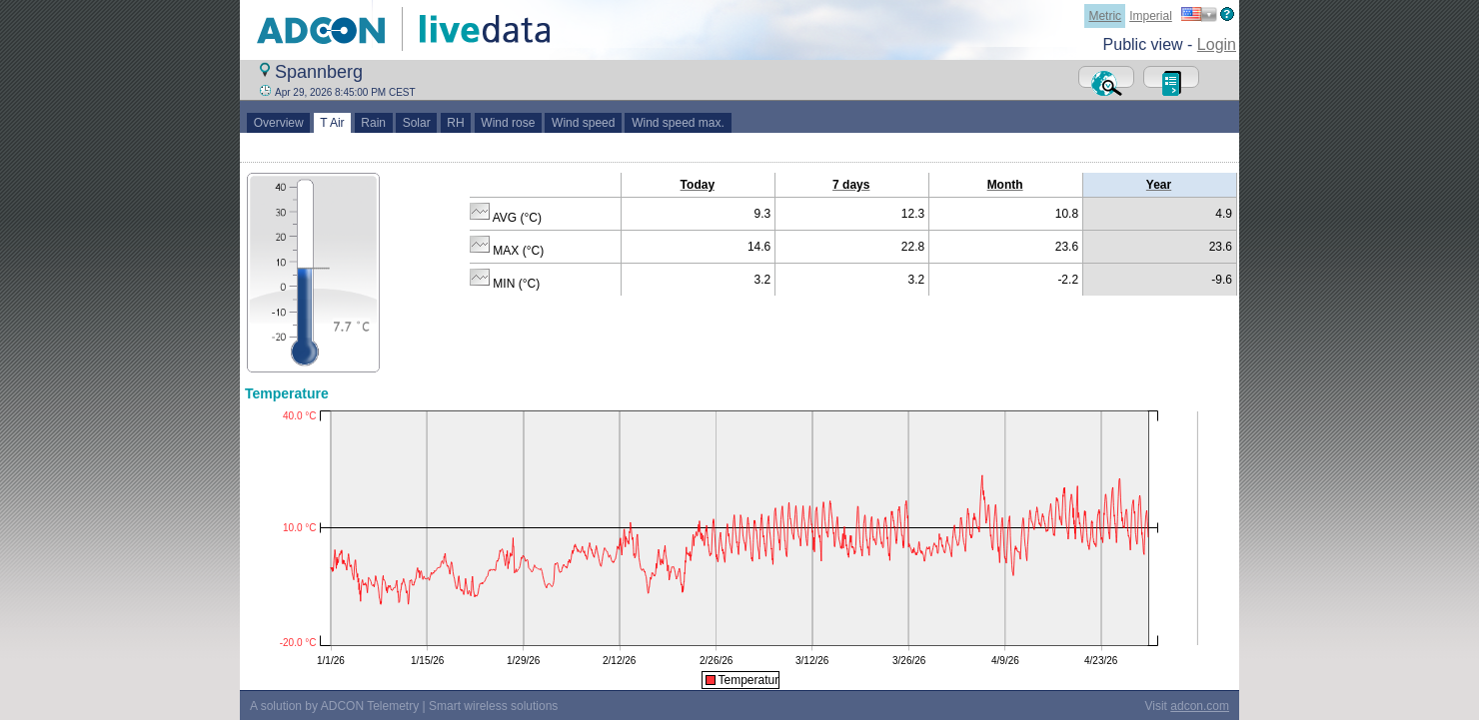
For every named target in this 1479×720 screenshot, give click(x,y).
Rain (374, 123)
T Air (333, 123)
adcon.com (1199, 706)
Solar (416, 123)
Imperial (1150, 16)
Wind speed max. (678, 123)
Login (1216, 44)
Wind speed (583, 123)
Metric (1104, 16)
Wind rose (508, 123)
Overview (278, 123)
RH (456, 123)
